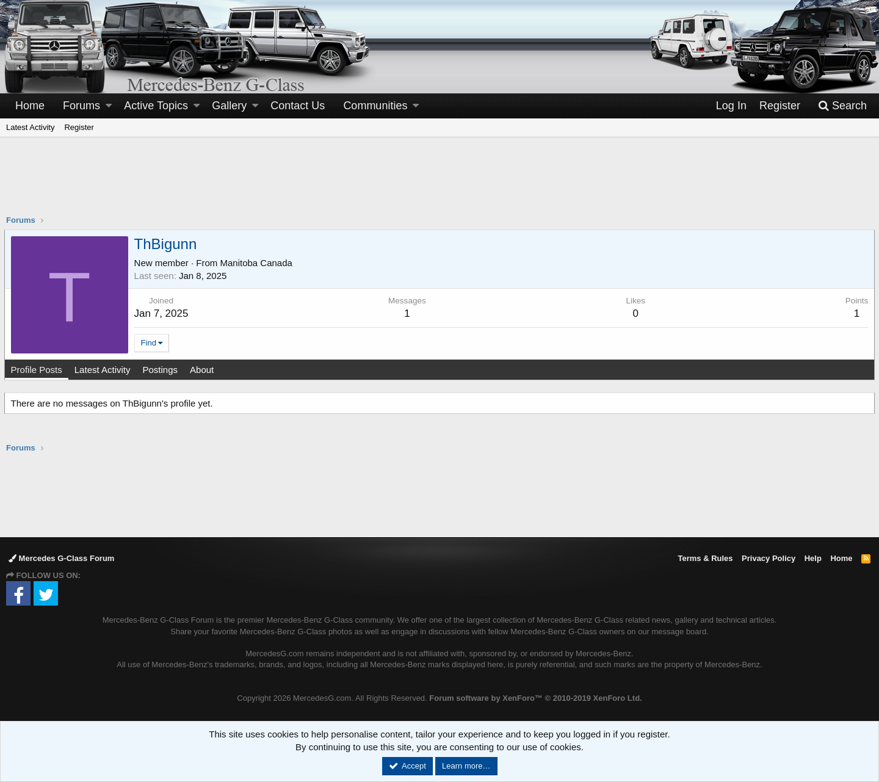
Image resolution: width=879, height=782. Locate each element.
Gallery (229, 106)
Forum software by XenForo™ (535, 698)
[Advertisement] (439, 183)
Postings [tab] (162, 369)
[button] (109, 105)
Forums (81, 106)
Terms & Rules (705, 558)
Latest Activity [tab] (104, 369)
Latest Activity (30, 127)
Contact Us (297, 106)
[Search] (842, 105)
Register (78, 127)
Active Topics (156, 106)
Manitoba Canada (258, 263)
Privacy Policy (768, 558)
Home (30, 106)
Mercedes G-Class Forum (61, 558)
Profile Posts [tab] (38, 369)
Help (813, 558)
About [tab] (203, 369)
